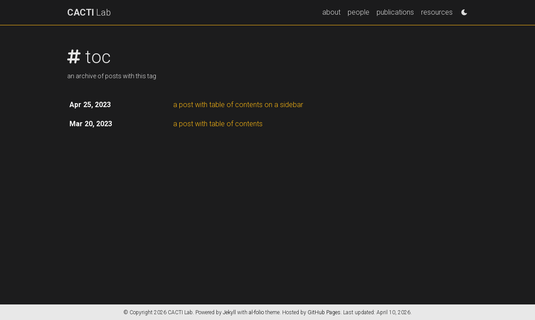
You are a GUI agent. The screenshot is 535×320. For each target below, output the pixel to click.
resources (437, 12)
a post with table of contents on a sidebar (238, 104)
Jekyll (229, 312)
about (331, 12)
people (358, 12)
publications (395, 12)
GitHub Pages (324, 312)
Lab (89, 12)
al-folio (256, 312)
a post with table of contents (218, 124)
